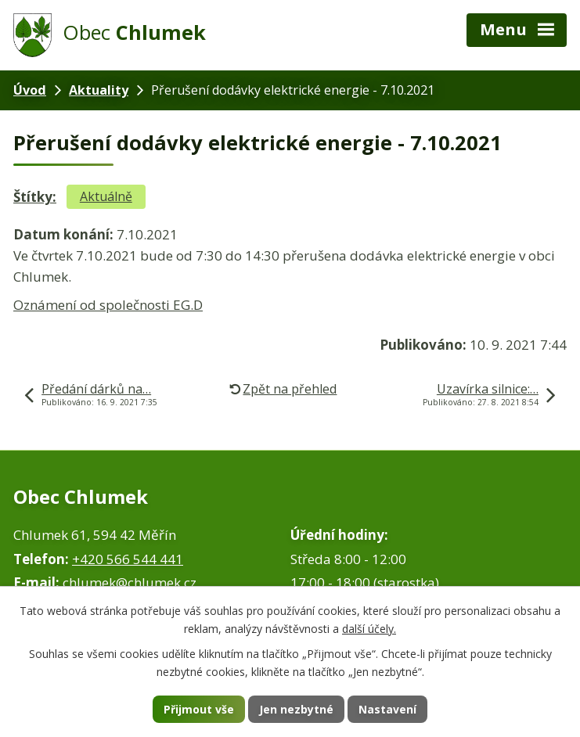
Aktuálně (106, 196)
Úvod (29, 90)
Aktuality (98, 90)
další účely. (369, 628)
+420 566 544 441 (127, 559)
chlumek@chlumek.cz (129, 582)
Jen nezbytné (296, 709)
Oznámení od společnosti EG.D (108, 305)
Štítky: (34, 197)
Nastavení (387, 709)
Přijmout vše (199, 709)
